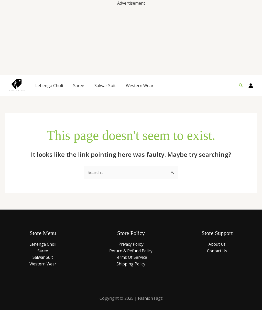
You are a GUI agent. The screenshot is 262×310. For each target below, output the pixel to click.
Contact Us (217, 251)
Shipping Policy (131, 264)
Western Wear (140, 85)
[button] (241, 85)
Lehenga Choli (49, 85)
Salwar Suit (105, 85)
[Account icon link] (250, 85)
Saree (78, 85)
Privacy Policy (131, 244)
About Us (217, 244)
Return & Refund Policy (131, 251)
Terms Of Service (131, 257)
